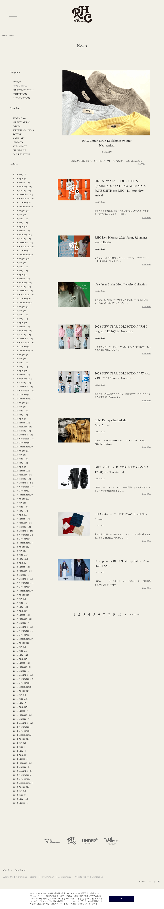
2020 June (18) (20, 459)
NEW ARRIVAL (21, 86)
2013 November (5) (22, 775)
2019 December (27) (23, 483)
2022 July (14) (20, 359)
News (11, 36)
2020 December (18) (23, 435)
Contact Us (97, 877)
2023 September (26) (23, 303)
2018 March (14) (21, 567)
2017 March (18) (21, 615)
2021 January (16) (22, 431)
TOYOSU (17, 134)
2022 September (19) (23, 351)
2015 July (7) (19, 695)
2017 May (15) (20, 607)
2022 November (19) (23, 343)
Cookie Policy (65, 877)
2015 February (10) (22, 715)
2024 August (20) (21, 259)
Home (4, 36)
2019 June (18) (20, 507)
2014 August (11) (21, 739)
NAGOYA (18, 142)
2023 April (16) (20, 323)
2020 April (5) (20, 467)
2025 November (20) (23, 199)
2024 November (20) (23, 247)
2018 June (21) (20, 555)
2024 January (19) (22, 287)
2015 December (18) (23, 675)
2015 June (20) (20, 699)
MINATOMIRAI (21, 122)
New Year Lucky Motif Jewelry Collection (121, 284)
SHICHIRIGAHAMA (23, 130)
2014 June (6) (19, 747)
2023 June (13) (20, 315)
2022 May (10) (20, 367)
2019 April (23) (20, 515)
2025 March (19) (21, 231)
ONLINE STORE (21, 154)
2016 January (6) (21, 671)
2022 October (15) (22, 347)
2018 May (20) (20, 559)
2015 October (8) (21, 683)
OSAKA (17, 126)
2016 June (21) (20, 651)
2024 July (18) (20, 263)
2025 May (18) (20, 223)
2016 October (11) (22, 635)
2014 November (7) (22, 727)
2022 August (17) (21, 355)
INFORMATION (21, 98)
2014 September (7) (22, 735)
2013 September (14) (23, 783)
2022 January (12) (22, 383)
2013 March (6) (21, 803)
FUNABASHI (19, 150)
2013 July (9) (19, 791)
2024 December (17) (23, 243)
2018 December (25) (23, 531)
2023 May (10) (20, 319)
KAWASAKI (19, 138)
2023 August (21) (21, 307)
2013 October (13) (22, 779)
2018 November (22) (23, 535)
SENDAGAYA (20, 118)
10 (120, 614)
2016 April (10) (20, 659)
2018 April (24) (20, 563)
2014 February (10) (22, 763)
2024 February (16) (22, 283)
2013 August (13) (21, 787)
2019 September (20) (23, 495)
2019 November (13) (23, 487)
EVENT (17, 82)
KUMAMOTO (20, 146)
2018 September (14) (23, 543)
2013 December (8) (22, 771)
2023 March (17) (21, 327)
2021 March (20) (21, 423)
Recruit (34, 877)
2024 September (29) (23, 255)
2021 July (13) (20, 407)
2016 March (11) (21, 663)
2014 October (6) (21, 731)
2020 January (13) (22, 479)
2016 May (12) (20, 655)
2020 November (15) (23, 439)
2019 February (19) (22, 523)
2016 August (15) (21, 643)
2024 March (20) (21, 279)
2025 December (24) (23, 195)
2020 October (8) (21, 443)
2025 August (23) (21, 211)
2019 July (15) (20, 503)
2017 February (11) (22, 619)
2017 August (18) (21, 595)
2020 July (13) (20, 455)
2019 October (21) (22, 491)
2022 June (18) (20, 363)
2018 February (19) (22, 571)
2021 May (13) (20, 415)
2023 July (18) (20, 311)
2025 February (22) (22, 235)
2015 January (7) (21, 719)
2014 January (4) (21, 767)
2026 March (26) (21, 183)
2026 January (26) (22, 191)
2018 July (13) (20, 551)
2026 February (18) (22, 187)
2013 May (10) (20, 799)
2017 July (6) (19, 599)
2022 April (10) (20, 371)
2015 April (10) (20, 707)
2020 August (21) (21, 451)
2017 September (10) (23, 591)
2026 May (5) (20, 175)
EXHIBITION (20, 94)
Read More (141, 164)
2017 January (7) (21, 623)
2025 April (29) (20, 227)
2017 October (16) (22, 587)
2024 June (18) (20, 267)
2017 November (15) (23, 583)
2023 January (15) (22, 335)
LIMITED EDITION (23, 90)
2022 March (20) (21, 375)
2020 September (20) (23, 447)
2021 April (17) (20, 419)
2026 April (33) (20, 179)
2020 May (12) (20, 463)
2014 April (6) (20, 755)
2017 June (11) (20, 603)
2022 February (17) (22, 379)
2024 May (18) (20, 271)
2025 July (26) (20, 215)
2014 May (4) (20, 751)
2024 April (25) (20, 275)
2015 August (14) (21, 691)
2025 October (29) (22, 203)
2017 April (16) (20, 611)
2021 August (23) (21, 403)
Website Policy (81, 877)
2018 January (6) (21, 575)
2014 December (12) (23, 723)
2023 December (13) (23, 291)
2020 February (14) (22, 475)
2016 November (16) (23, 631)
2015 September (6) (22, 687)
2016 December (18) (23, 627)
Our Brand (20, 870)
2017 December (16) (23, 579)
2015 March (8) (21, 711)
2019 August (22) (21, 499)
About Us (8, 877)
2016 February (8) (22, 667)
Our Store (8, 870)
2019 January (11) (22, 527)
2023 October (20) (22, 299)
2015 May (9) (20, 703)
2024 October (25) (22, 251)
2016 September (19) (23, 639)
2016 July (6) (19, 647)
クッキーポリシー (92, 904)
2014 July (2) (19, 743)
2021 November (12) (23, 391)
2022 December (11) (23, 339)
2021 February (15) (22, 427)
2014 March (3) (21, 759)
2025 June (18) (20, 219)
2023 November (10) (23, 295)
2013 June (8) (19, 795)
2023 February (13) (22, 331)
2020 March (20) (21, 471)
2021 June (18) (20, 411)
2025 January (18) (22, 239)
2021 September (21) (23, 399)
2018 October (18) (22, 539)
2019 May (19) (20, 511)
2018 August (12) (21, 547)
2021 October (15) (22, 395)
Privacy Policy (48, 877)
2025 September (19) (23, 207)
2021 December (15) (23, 387)
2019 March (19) (21, 519)
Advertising (22, 877)
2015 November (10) (23, 679)
